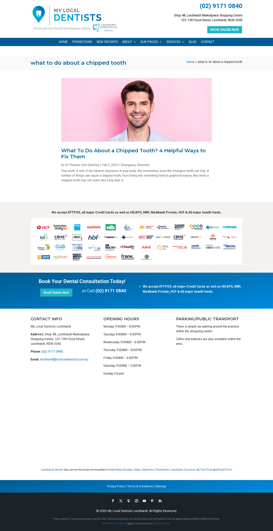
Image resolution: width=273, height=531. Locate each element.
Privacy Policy (116, 486)
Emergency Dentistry (135, 165)
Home (63, 42)
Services (173, 42)
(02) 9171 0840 (221, 6)
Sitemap (161, 486)
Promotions (82, 42)
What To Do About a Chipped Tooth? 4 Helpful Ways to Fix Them (133, 153)
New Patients (107, 42)
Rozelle (127, 469)
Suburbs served (162, 523)
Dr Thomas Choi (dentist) (82, 165)
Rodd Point (225, 469)
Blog (193, 42)
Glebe (136, 469)
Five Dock (206, 469)
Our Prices (149, 42)
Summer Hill (191, 469)
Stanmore (148, 469)
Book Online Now (224, 30)
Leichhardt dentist (52, 469)
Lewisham (176, 469)
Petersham (162, 469)
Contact (207, 42)
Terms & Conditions (140, 486)
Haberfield (115, 469)
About (127, 42)
